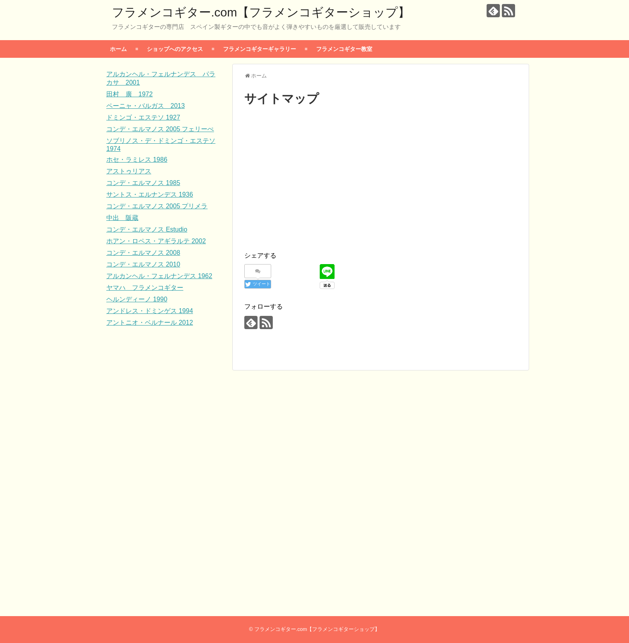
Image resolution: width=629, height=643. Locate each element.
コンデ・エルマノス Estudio (146, 229)
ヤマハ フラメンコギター (144, 287)
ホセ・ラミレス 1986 (136, 159)
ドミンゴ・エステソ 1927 (143, 117)
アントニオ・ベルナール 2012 (149, 322)
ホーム (118, 49)
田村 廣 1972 (129, 94)
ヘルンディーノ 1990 (136, 299)
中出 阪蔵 (122, 217)
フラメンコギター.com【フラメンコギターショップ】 (261, 12)
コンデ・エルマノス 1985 (143, 182)
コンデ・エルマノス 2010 (143, 264)
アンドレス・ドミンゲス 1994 (149, 310)
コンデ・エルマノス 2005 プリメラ (156, 206)
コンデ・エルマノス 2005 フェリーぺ (160, 129)
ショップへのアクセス (175, 49)
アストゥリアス (128, 171)
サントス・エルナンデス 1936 (149, 194)
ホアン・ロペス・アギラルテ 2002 (156, 241)
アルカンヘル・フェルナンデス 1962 (159, 276)
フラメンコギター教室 (344, 49)
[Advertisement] (380, 186)
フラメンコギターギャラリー (259, 49)
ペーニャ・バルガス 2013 (145, 105)
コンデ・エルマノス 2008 (143, 252)
